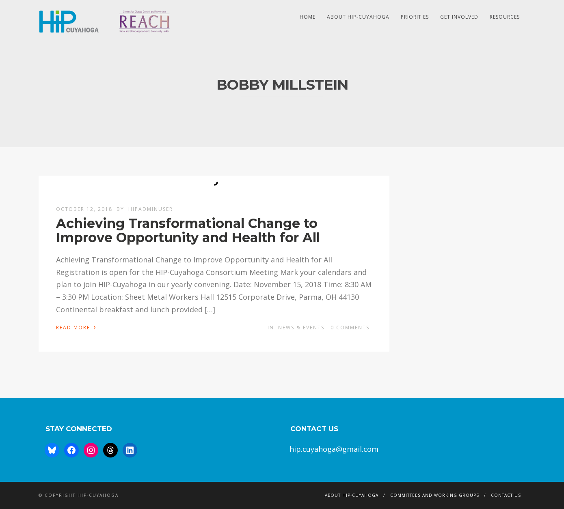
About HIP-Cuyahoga (358, 16)
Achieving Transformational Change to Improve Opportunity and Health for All (188, 230)
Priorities (415, 16)
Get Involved (459, 16)
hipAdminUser (150, 209)
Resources (505, 16)
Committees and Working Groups (434, 495)
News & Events (301, 327)
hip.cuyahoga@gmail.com (334, 449)
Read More (76, 326)
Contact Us (506, 495)
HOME (307, 16)
